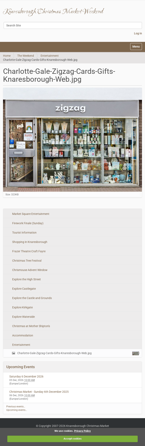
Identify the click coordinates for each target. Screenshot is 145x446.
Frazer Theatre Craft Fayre (28, 251)
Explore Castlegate (24, 288)
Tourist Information (24, 232)
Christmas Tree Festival (26, 260)
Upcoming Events (20, 367)
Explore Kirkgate (22, 307)
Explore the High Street (26, 279)
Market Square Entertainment (30, 213)
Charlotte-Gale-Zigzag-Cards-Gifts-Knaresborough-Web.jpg (78, 353)
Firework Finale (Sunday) (27, 223)
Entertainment (50, 55)
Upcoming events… (16, 410)
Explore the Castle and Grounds (32, 298)
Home (7, 55)
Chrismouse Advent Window (30, 270)
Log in (138, 33)
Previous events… (15, 406)
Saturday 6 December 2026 (26, 376)
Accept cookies (73, 438)
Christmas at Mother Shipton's (31, 326)
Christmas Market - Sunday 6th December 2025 (39, 391)
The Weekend (25, 55)
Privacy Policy (82, 430)
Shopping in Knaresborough (29, 242)
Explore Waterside (23, 316)
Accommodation (22, 335)
